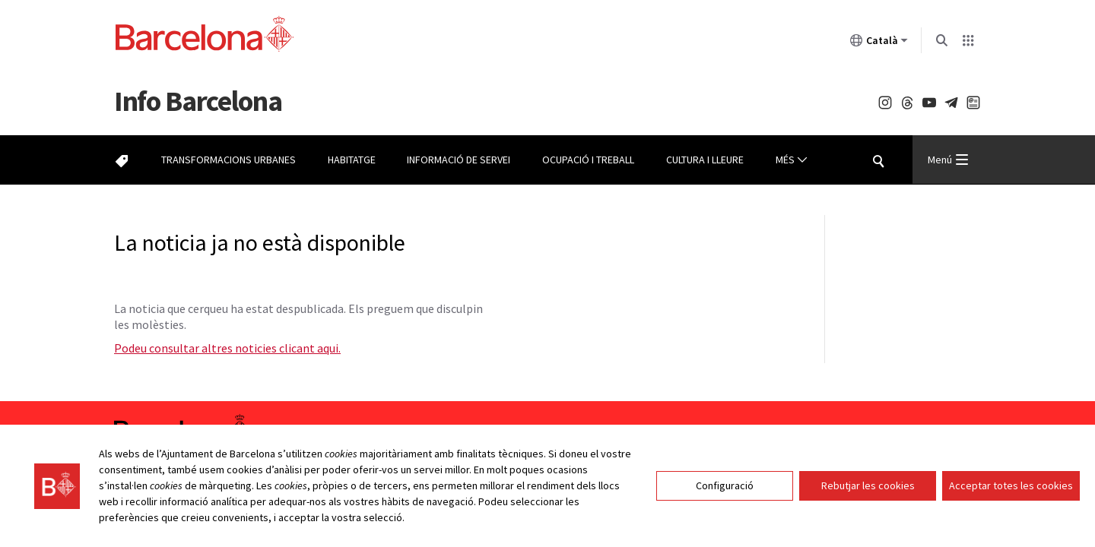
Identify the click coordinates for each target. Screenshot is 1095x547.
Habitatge (352, 159)
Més (792, 160)
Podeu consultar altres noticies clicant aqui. (227, 348)
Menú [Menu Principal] (948, 159)
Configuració (725, 485)
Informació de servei (458, 159)
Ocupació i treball (588, 159)
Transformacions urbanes (228, 159)
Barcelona (197, 101)
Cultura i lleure (705, 159)
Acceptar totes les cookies (1011, 485)
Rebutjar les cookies (868, 485)
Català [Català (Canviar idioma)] (879, 43)
